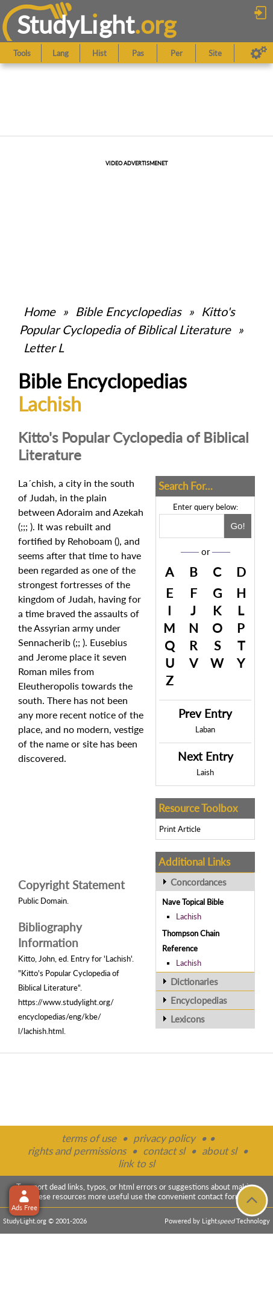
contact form (220, 1196)
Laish (205, 772)
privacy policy (164, 1138)
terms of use (88, 1138)
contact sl (164, 1150)
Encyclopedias (199, 1000)
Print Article (180, 829)
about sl (219, 1150)
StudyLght (75, 24)
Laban (205, 729)
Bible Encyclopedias (128, 311)
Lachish (188, 916)
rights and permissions (77, 1150)
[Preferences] (259, 53)
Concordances (199, 882)
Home (39, 311)
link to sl (136, 1163)
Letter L (44, 347)
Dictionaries (194, 981)
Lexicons (188, 1018)
